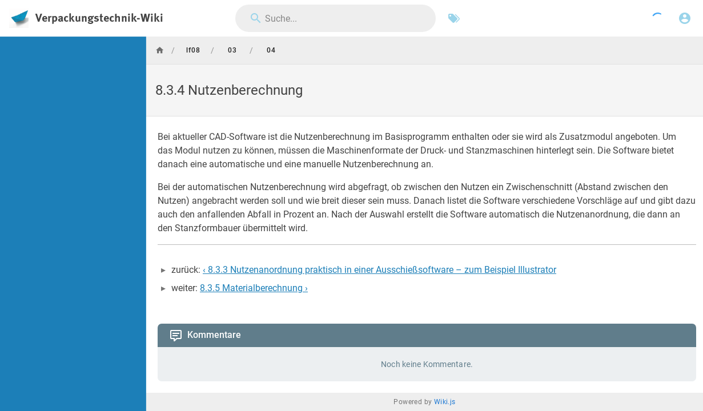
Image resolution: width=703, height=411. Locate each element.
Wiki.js (445, 402)
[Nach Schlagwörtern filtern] (454, 18)
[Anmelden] (684, 18)
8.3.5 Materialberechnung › (254, 288)
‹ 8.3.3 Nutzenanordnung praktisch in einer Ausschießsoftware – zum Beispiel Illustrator (379, 269)
